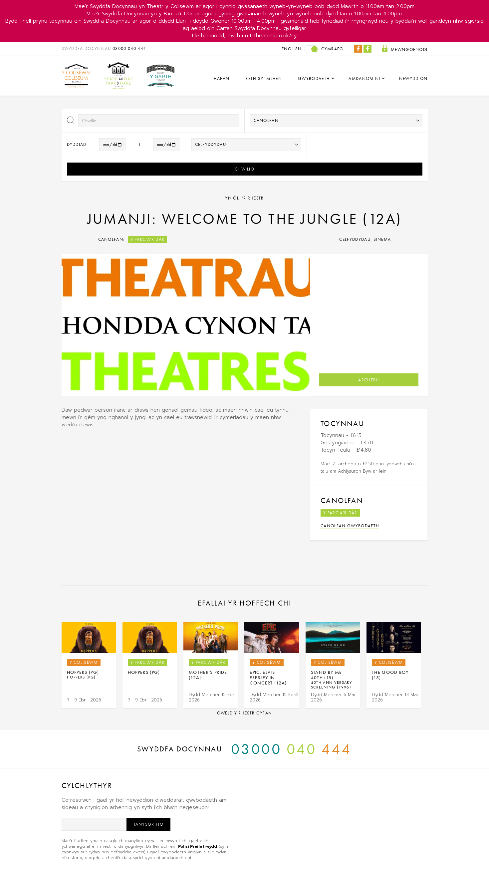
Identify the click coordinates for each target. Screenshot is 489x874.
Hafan (222, 78)
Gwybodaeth (314, 78)
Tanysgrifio (148, 824)
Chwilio (244, 169)
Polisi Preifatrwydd (197, 846)
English (291, 49)
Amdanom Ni (364, 78)
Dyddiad (77, 144)
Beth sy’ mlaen (263, 78)
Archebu (368, 380)
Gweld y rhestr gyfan (244, 713)
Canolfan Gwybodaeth (350, 526)
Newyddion (413, 78)
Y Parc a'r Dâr (147, 239)
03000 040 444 (129, 48)
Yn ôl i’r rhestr (244, 198)
